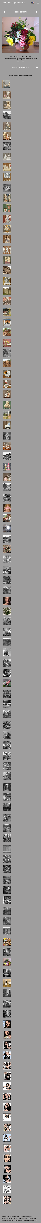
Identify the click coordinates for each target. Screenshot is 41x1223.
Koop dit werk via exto (20, 67)
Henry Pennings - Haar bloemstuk (16, 3)
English (32, 2)
